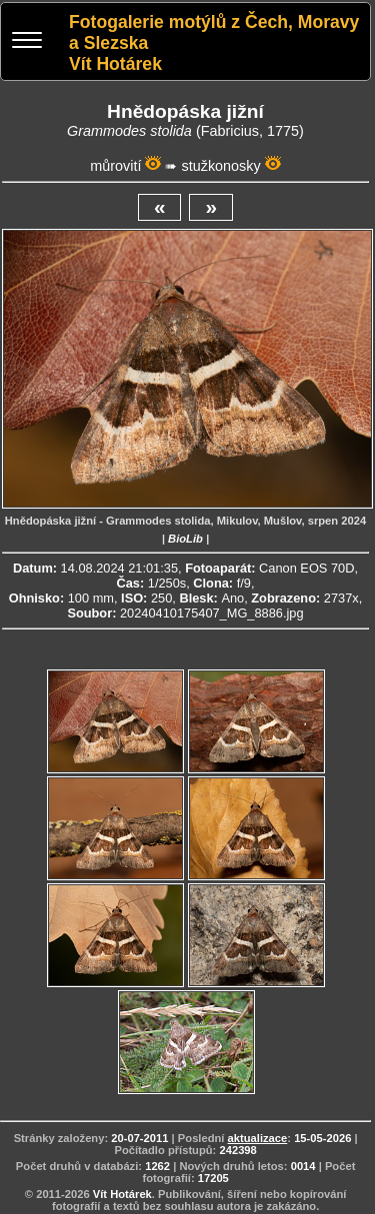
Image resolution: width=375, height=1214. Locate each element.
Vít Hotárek (122, 1194)
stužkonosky (220, 166)
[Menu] (27, 42)
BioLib (185, 539)
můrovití (115, 166)
